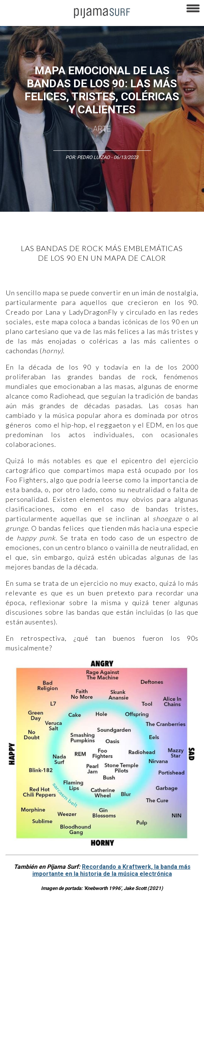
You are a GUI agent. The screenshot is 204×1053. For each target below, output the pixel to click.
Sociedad (70, 956)
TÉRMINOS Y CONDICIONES (142, 991)
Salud (128, 956)
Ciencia (59, 943)
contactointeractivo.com (29, 1043)
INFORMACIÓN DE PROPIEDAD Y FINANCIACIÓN (52, 1030)
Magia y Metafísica (168, 943)
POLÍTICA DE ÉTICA (23, 1004)
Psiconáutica (40, 956)
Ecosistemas (101, 956)
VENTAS (65, 991)
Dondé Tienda (76, 1043)
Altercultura (16, 943)
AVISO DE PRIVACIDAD (27, 991)
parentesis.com (124, 1030)
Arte (102, 128)
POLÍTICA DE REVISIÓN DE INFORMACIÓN (92, 1004)
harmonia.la (159, 1030)
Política (11, 956)
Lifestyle (150, 956)
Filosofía (83, 943)
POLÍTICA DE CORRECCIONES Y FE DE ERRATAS (52, 1017)
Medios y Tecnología (120, 943)
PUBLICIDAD (94, 991)
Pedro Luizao (93, 157)
